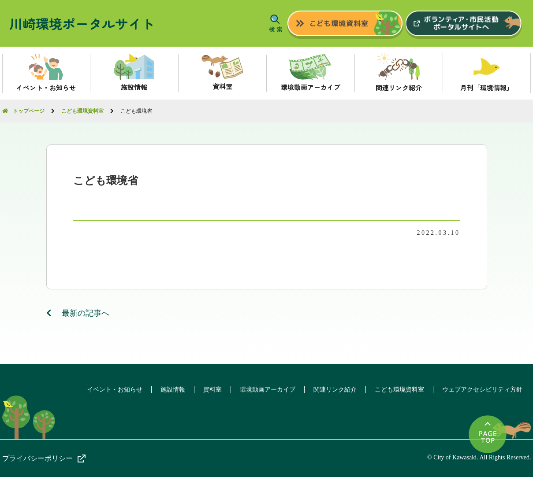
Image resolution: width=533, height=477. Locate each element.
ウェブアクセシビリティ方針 (482, 389)
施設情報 (172, 389)
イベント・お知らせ (114, 389)
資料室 (212, 389)
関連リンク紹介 (335, 389)
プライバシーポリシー (37, 458)
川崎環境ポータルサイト (82, 23)
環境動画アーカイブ (267, 389)
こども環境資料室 (399, 389)
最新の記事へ (78, 313)
